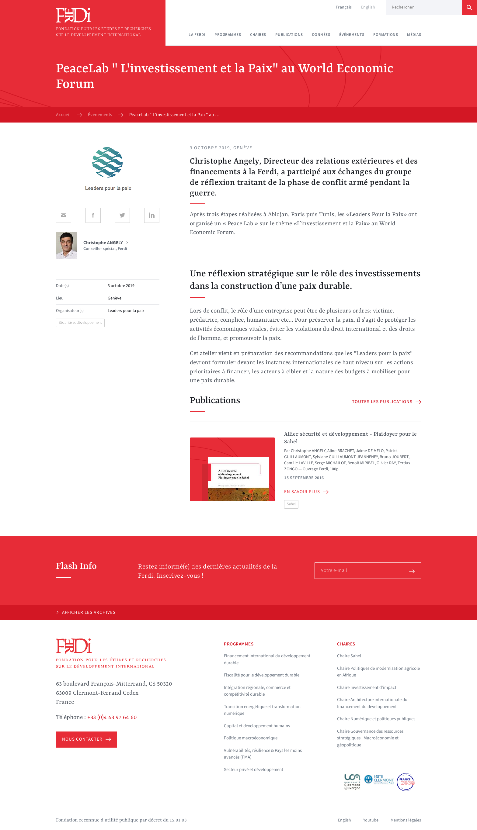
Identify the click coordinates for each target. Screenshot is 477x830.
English (368, 7)
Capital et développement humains (257, 726)
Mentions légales (406, 820)
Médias (414, 34)
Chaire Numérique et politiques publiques (376, 719)
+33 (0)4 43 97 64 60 (112, 717)
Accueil (63, 115)
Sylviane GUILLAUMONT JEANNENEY (345, 457)
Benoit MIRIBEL (361, 463)
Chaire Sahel (349, 656)
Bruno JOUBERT (394, 457)
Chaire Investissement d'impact (366, 687)
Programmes (227, 34)
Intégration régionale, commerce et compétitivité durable (257, 691)
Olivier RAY (386, 463)
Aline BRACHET (340, 451)
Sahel (291, 504)
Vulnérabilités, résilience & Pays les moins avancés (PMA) (263, 754)
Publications (289, 34)
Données (321, 34)
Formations (385, 34)
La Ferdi (197, 34)
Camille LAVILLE (298, 463)
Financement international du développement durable (267, 659)
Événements (351, 34)
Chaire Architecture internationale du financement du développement (372, 703)
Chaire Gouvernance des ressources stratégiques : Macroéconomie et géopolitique (370, 738)
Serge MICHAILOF (330, 463)
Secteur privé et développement (253, 769)
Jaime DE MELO (370, 451)
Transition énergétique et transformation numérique (262, 710)
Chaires (258, 34)
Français (344, 7)
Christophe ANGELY (308, 451)
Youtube (370, 820)
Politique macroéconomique (250, 738)
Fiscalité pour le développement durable (261, 675)
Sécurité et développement (80, 322)
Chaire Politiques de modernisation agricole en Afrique (378, 672)
